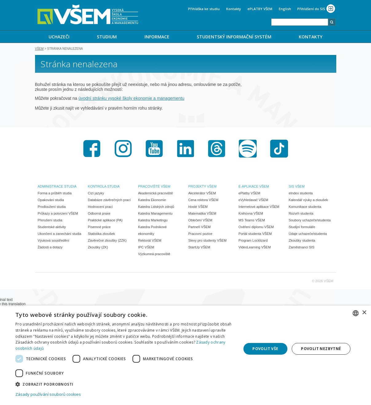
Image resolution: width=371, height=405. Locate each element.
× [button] (364, 312)
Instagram (123, 149)
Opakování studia (51, 200)
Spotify (248, 149)
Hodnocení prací (100, 207)
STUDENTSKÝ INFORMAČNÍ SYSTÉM (234, 37)
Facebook (92, 149)
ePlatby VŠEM (249, 194)
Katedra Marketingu (153, 221)
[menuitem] (59, 36)
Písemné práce (99, 227)
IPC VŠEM (146, 248)
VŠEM (39, 49)
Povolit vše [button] (265, 348)
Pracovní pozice (200, 234)
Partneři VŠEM (199, 227)
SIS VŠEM (297, 187)
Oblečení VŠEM (200, 221)
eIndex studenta (301, 194)
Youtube (154, 149)
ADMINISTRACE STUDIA (57, 187)
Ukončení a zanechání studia (59, 234)
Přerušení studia (50, 221)
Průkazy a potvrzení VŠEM (58, 214)
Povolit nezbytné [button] (321, 348)
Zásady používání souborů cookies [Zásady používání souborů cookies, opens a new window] (48, 394)
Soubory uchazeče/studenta (309, 221)
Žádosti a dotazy (50, 248)
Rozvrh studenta (301, 214)
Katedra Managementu (155, 214)
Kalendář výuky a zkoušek (308, 200)
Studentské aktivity (52, 227)
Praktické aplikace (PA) (105, 221)
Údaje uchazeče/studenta (308, 234)
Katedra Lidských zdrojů (156, 207)
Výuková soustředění (53, 241)
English (285, 8)
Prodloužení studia (52, 207)
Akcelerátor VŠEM (202, 194)
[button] (125, 383)
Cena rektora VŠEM (203, 200)
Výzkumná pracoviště (154, 254)
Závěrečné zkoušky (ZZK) (107, 241)
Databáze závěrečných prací (109, 200)
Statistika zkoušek (101, 234)
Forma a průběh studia (55, 194)
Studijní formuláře (302, 227)
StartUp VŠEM (199, 248)
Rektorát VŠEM (149, 241)
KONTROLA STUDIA (104, 187)
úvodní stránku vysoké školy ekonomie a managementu (131, 98)
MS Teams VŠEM (252, 221)
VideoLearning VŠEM (255, 248)
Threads (217, 149)
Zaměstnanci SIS (301, 248)
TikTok (279, 149)
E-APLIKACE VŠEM (254, 187)
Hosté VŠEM (198, 207)
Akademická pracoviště (155, 194)
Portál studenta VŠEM (255, 234)
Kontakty (233, 8)
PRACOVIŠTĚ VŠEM (154, 187)
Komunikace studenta (305, 207)
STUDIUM (107, 37)
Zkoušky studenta (302, 241)
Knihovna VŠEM (251, 214)
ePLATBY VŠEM (259, 8)
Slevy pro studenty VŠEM (207, 241)
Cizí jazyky (96, 194)
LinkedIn (186, 149)
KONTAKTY (310, 37)
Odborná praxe (99, 214)
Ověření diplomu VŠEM (256, 227)
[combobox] (299, 22)
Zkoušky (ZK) (98, 248)
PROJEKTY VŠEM (202, 187)
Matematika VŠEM (202, 214)
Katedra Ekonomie (152, 200)
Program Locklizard (253, 241)
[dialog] (185, 355)
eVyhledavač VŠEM (253, 200)
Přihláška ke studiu (204, 8)
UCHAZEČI (59, 37)
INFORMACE (156, 37)
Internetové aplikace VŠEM (259, 207)
